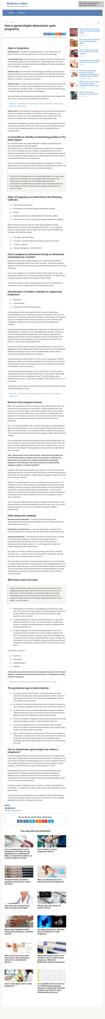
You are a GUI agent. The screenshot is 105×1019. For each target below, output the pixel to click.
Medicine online (17, 3)
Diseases (82, 35)
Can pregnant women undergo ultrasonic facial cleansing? (89, 61)
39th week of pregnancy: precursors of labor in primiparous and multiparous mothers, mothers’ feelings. (89, 73)
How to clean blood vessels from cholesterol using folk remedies (88, 52)
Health (11, 13)
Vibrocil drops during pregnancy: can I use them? (88, 93)
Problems (82, 64)
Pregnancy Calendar (85, 78)
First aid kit (82, 96)
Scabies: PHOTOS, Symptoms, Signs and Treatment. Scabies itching (89, 31)
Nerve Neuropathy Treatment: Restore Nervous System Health (89, 41)
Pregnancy (21, 13)
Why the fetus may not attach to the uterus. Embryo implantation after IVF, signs (89, 83)
